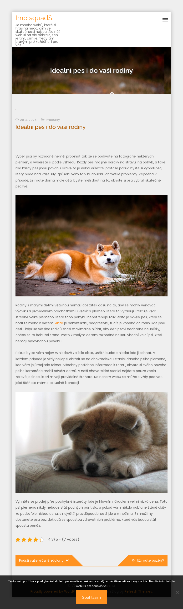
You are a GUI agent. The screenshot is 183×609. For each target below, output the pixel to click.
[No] (177, 592)
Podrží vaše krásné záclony (41, 560)
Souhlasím (91, 597)
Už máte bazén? (150, 560)
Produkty (53, 120)
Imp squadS (33, 18)
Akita (59, 323)
